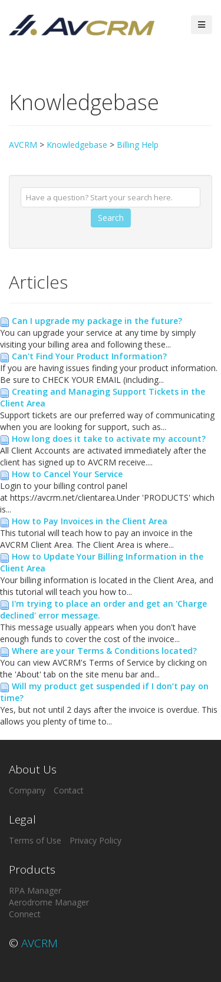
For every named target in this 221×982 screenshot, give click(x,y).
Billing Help (138, 144)
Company (27, 790)
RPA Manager (35, 890)
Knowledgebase (77, 144)
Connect (25, 914)
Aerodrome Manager (49, 902)
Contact (69, 790)
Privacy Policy (95, 840)
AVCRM (23, 144)
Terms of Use (35, 840)
